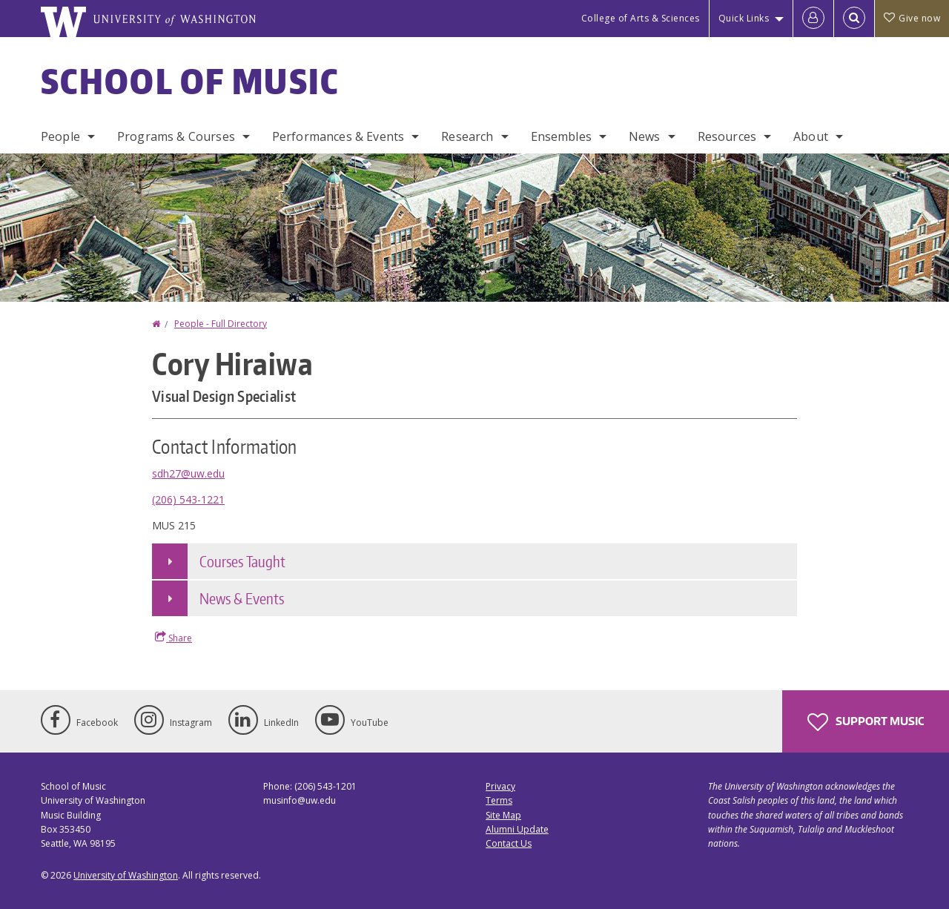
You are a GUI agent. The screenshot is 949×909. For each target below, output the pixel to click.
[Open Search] (854, 18)
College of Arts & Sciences (640, 18)
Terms (499, 800)
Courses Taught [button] (242, 561)
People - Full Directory (220, 323)
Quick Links (744, 18)
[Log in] (813, 18)
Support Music (865, 722)
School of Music (190, 81)
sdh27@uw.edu (188, 473)
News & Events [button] (241, 598)
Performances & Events (338, 136)
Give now (912, 18)
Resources (727, 136)
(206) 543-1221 (188, 499)
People (60, 136)
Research (467, 136)
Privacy (500, 786)
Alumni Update (517, 829)
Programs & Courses (176, 136)
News (645, 136)
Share (173, 637)
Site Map (503, 815)
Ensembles (561, 136)
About (810, 136)
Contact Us (509, 843)
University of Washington (125, 875)
